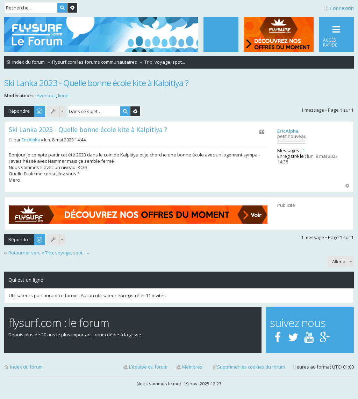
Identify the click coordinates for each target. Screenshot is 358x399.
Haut (347, 186)
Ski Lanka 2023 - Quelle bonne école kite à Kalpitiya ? (96, 83)
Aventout (46, 95)
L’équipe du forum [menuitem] (148, 367)
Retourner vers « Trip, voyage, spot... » (48, 253)
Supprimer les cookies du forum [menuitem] (251, 367)
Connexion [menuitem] (342, 8)
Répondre (19, 111)
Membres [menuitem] (192, 367)
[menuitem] (220, 34)
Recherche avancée (72, 8)
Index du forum (26, 367)
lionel (64, 95)
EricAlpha (288, 131)
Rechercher (62, 8)
